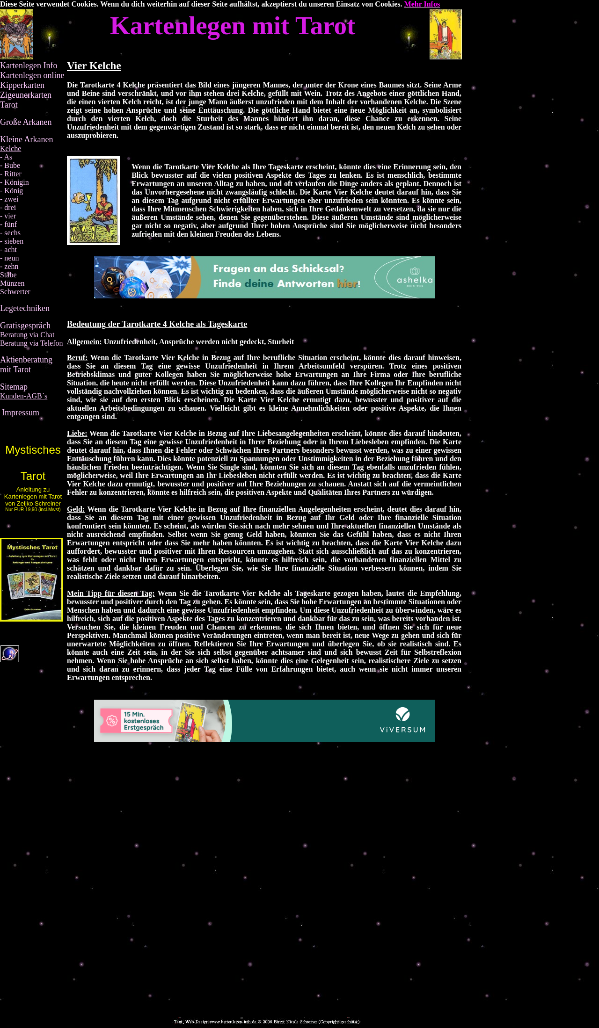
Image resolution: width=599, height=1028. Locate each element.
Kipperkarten (22, 85)
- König (11, 191)
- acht (8, 249)
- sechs (10, 233)
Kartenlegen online (32, 75)
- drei (8, 207)
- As (6, 157)
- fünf (8, 224)
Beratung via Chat (27, 335)
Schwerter (15, 292)
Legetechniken (25, 308)
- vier (8, 216)
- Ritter (11, 174)
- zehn (9, 266)
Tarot (9, 104)
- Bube (10, 165)
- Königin (14, 182)
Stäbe (8, 275)
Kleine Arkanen (26, 139)
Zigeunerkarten (25, 95)
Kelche (10, 148)
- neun (9, 258)
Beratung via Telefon (31, 343)
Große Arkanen (25, 122)
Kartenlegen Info (28, 65)
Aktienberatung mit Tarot (26, 364)
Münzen (12, 283)
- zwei (9, 199)
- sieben (11, 241)
